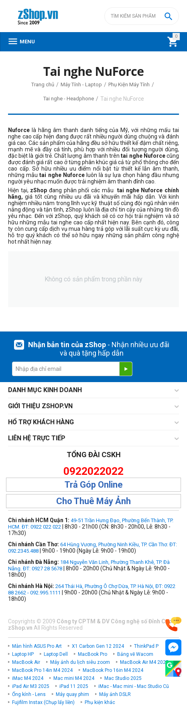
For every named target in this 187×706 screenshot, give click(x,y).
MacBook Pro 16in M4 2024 (113, 670)
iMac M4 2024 (27, 678)
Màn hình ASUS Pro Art (37, 646)
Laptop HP (23, 654)
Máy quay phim (72, 694)
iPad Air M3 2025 (30, 686)
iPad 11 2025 (73, 686)
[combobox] (141, 16)
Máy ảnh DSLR (115, 694)
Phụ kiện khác (100, 702)
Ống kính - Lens (29, 694)
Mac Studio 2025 (123, 678)
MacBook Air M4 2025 (144, 662)
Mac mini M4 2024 (73, 678)
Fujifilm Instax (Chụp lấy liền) (43, 702)
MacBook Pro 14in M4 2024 (42, 670)
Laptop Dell (56, 654)
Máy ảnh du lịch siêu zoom (80, 662)
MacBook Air (26, 662)
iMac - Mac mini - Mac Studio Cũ (133, 686)
